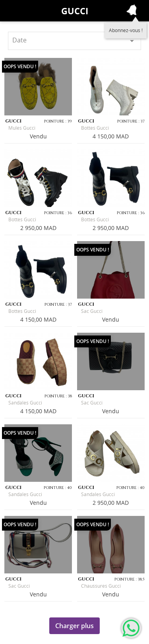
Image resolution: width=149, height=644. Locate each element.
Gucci (74, 11)
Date (74, 41)
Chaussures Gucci (101, 585)
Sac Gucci (92, 311)
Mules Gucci (21, 127)
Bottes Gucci (95, 127)
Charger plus (74, 625)
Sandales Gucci (25, 402)
